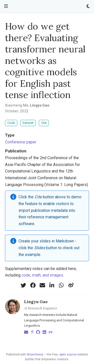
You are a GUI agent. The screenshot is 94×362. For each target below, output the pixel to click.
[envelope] (42, 285)
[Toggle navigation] (6, 6)
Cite (44, 123)
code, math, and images (42, 275)
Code (11, 123)
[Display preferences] (88, 6)
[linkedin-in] (52, 285)
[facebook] (33, 285)
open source (67, 354)
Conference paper (20, 142)
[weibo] (71, 285)
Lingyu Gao (36, 301)
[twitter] (23, 285)
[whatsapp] (61, 285)
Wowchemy (35, 354)
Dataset (28, 123)
